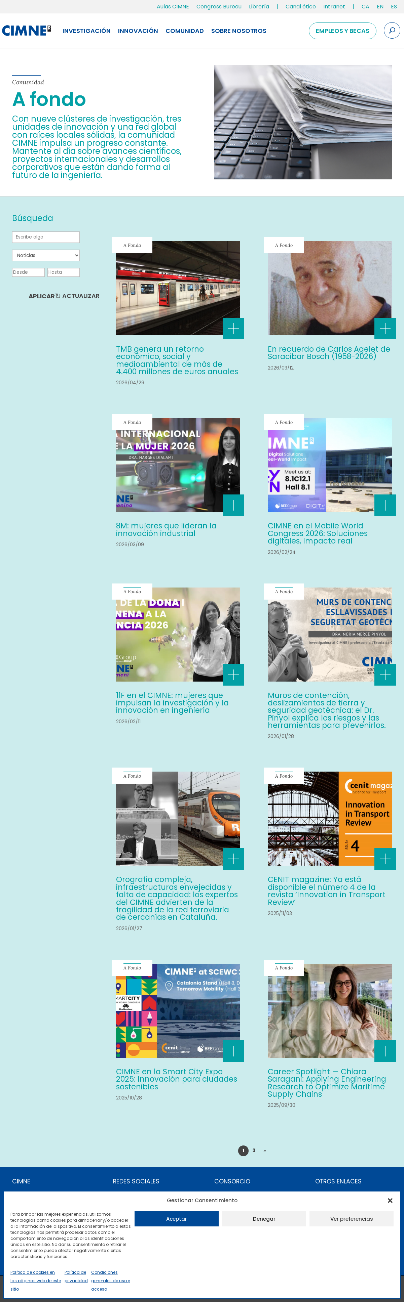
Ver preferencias (351, 1218)
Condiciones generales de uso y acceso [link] (110, 1280)
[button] (390, 1200)
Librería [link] (259, 6)
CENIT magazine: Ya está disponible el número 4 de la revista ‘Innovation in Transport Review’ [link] (326, 890)
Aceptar (176, 1218)
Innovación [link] (138, 31)
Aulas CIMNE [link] (173, 6)
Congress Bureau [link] (219, 6)
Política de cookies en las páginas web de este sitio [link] (35, 1280)
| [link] (277, 6)
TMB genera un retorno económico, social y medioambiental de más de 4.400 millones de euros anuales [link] (177, 360)
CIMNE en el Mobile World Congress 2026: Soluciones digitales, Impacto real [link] (318, 533)
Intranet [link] (334, 6)
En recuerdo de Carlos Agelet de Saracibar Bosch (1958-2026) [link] (329, 353)
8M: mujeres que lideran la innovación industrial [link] (166, 529)
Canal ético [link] (301, 6)
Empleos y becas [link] (342, 31)
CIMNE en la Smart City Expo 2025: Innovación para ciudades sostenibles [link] (176, 1079)
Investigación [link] (87, 31)
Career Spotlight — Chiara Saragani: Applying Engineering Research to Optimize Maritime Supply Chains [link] (327, 1082)
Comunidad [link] (185, 31)
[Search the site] (392, 30)
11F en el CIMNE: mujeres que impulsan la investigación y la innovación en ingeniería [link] (172, 703)
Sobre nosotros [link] (238, 31)
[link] (365, 8)
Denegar (264, 1218)
